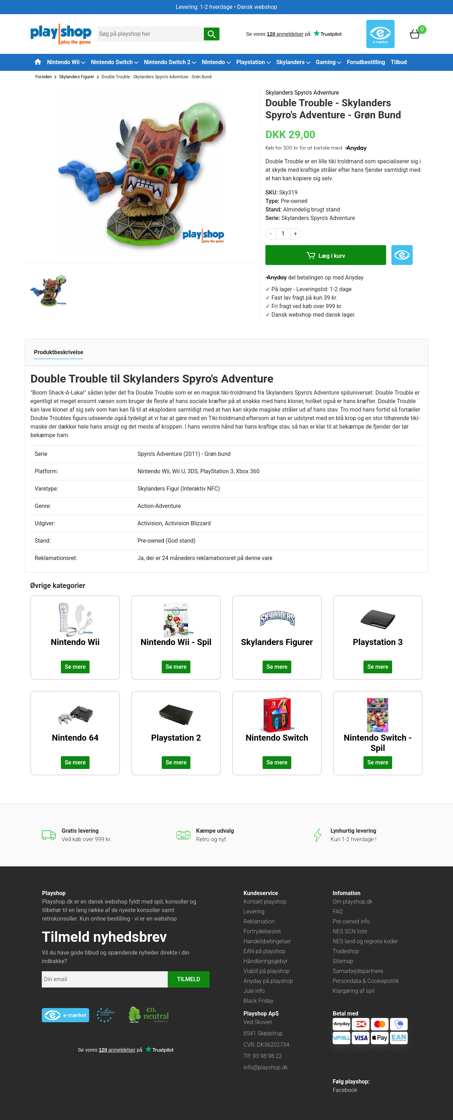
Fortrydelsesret (262, 931)
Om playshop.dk (353, 901)
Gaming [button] (329, 62)
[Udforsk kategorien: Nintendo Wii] (75, 630)
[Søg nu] (211, 34)
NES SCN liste (350, 931)
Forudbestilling (366, 62)
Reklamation (259, 921)
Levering (253, 911)
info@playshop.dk (265, 1067)
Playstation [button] (253, 62)
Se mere (75, 666)
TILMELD (188, 979)
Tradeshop (346, 951)
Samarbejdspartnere (358, 971)
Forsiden (43, 76)
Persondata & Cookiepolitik (366, 981)
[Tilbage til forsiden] (37, 61)
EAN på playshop (264, 951)
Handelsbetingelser (267, 941)
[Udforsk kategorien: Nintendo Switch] (277, 725)
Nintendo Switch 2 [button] (170, 62)
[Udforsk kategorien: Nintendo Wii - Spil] (176, 630)
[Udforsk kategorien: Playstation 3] (377, 630)
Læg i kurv (325, 256)
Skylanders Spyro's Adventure (302, 92)
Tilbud (399, 62)
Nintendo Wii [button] (66, 62)
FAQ (338, 911)
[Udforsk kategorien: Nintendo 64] (75, 725)
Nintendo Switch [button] (114, 62)
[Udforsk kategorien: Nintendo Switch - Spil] (377, 725)
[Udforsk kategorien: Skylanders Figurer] (277, 630)
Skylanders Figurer (76, 76)
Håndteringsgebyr (265, 961)
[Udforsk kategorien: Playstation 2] (176, 725)
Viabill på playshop (266, 971)
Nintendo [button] (216, 62)
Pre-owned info (351, 921)
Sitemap (343, 961)
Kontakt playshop (265, 901)
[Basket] (415, 33)
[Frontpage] (61, 33)
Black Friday (258, 1000)
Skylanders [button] (293, 62)
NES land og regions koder (365, 941)
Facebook (345, 1090)
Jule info (254, 991)
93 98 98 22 (267, 1056)
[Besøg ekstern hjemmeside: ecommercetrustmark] (105, 1015)
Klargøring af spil (353, 991)
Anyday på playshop (268, 981)
